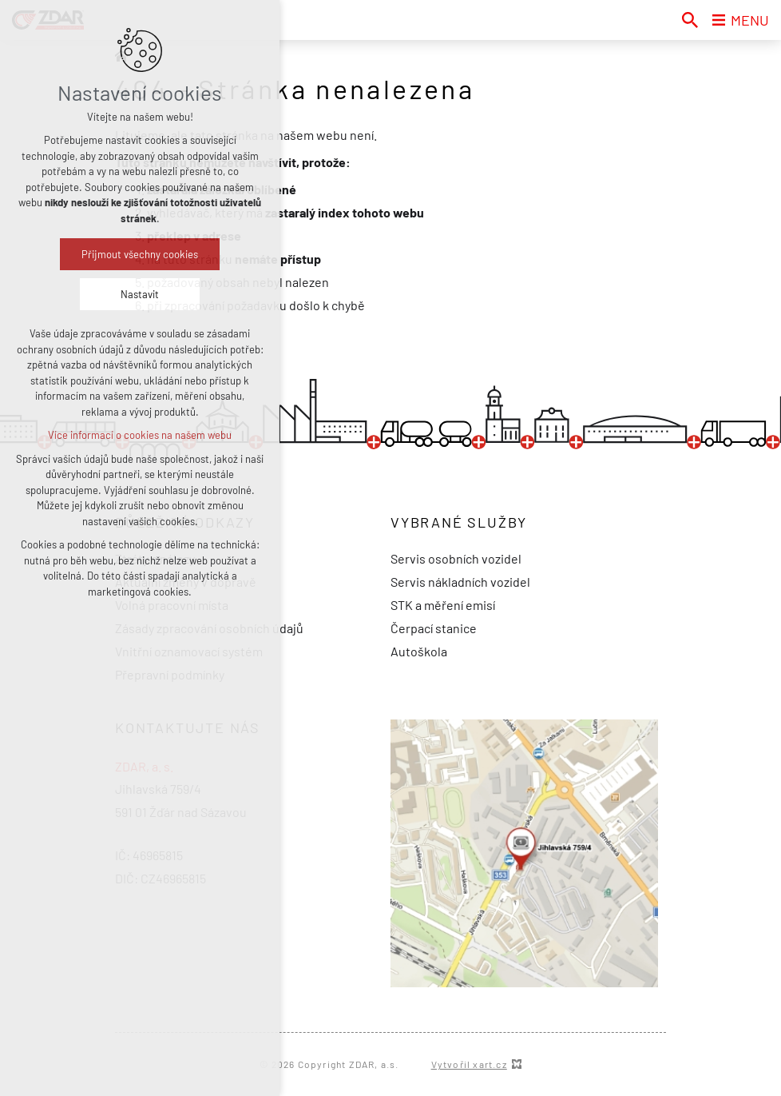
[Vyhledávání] (690, 20)
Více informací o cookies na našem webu (140, 434)
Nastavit (140, 294)
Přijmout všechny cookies (139, 254)
